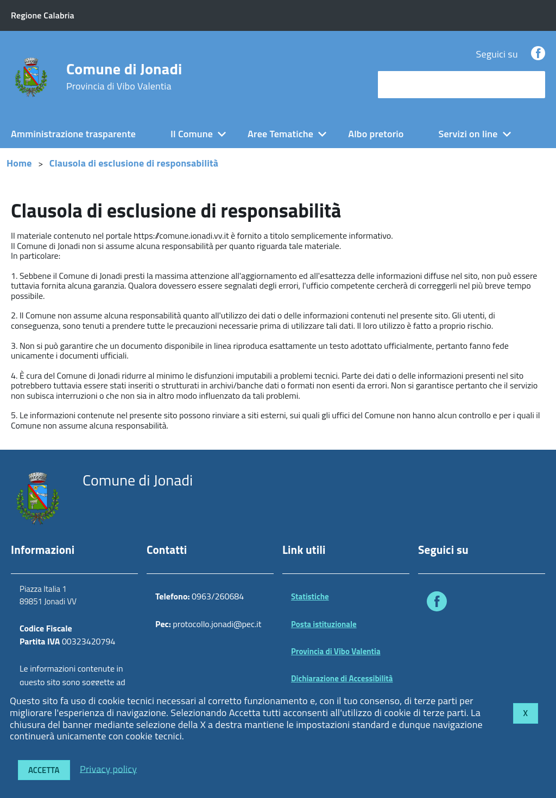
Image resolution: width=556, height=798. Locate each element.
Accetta (44, 770)
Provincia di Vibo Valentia (336, 651)
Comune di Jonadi (124, 76)
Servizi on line (468, 133)
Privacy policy (108, 768)
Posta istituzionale (324, 624)
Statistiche (310, 596)
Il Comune (191, 133)
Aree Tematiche (280, 133)
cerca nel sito (408, 84)
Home (19, 163)
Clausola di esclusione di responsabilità (133, 163)
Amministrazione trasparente (73, 133)
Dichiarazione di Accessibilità (342, 678)
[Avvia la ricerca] (531, 84)
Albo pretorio (375, 133)
